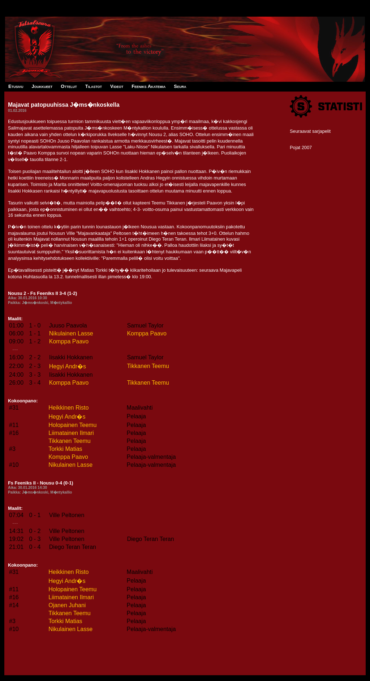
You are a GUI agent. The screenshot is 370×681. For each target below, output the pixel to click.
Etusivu (15, 86)
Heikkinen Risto (68, 408)
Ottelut (69, 86)
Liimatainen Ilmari (71, 433)
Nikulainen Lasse (71, 333)
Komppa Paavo (146, 333)
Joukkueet (42, 86)
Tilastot (93, 86)
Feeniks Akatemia (148, 86)
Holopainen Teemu (72, 425)
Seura (180, 86)
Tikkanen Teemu (148, 366)
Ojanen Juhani (67, 605)
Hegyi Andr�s (67, 366)
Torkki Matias (65, 449)
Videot (116, 86)
